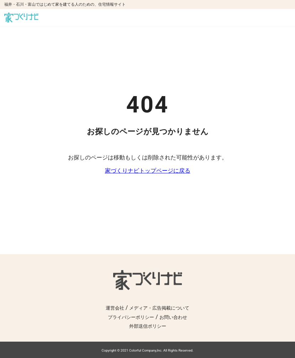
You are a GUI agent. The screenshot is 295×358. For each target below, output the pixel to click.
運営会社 (115, 308)
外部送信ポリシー (147, 326)
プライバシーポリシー (131, 317)
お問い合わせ (173, 317)
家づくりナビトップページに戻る (147, 170)
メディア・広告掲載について (159, 308)
